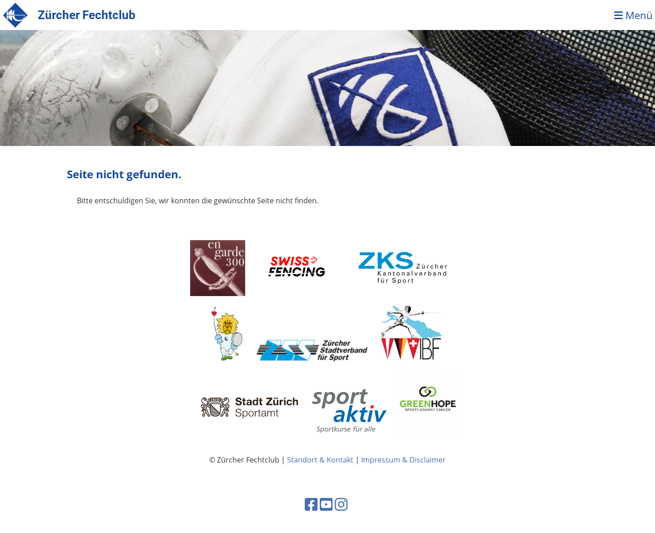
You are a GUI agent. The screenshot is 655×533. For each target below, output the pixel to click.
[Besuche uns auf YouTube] (326, 504)
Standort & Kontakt (320, 460)
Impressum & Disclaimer (403, 460)
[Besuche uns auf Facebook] (311, 504)
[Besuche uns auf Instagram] (341, 504)
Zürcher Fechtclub (87, 15)
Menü (633, 15)
